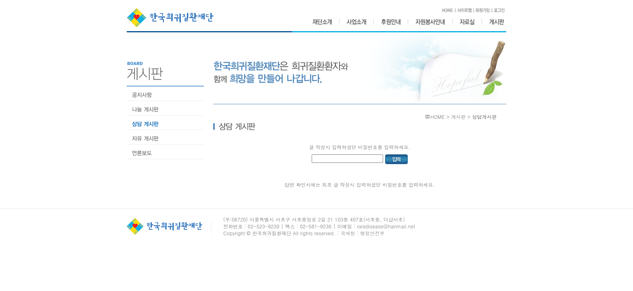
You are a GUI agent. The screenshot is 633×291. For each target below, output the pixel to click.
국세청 (347, 233)
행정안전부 (372, 233)
